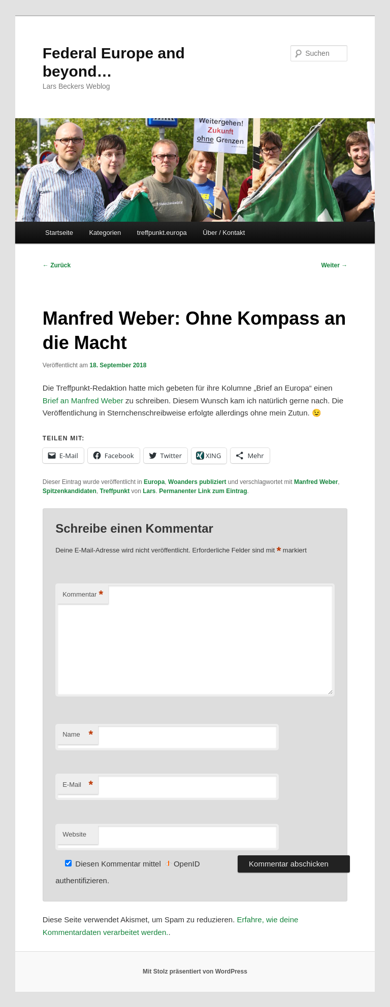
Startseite (59, 232)
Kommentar (82, 594)
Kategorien (105, 232)
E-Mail (77, 785)
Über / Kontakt (224, 232)
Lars (149, 491)
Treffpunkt (114, 491)
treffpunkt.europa (162, 232)
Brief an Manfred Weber (83, 400)
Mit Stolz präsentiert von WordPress (195, 971)
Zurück (57, 265)
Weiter (334, 265)
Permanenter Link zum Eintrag (203, 491)
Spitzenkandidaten (69, 491)
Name (77, 734)
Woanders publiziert (197, 481)
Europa (154, 481)
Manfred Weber (316, 481)
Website (74, 834)
